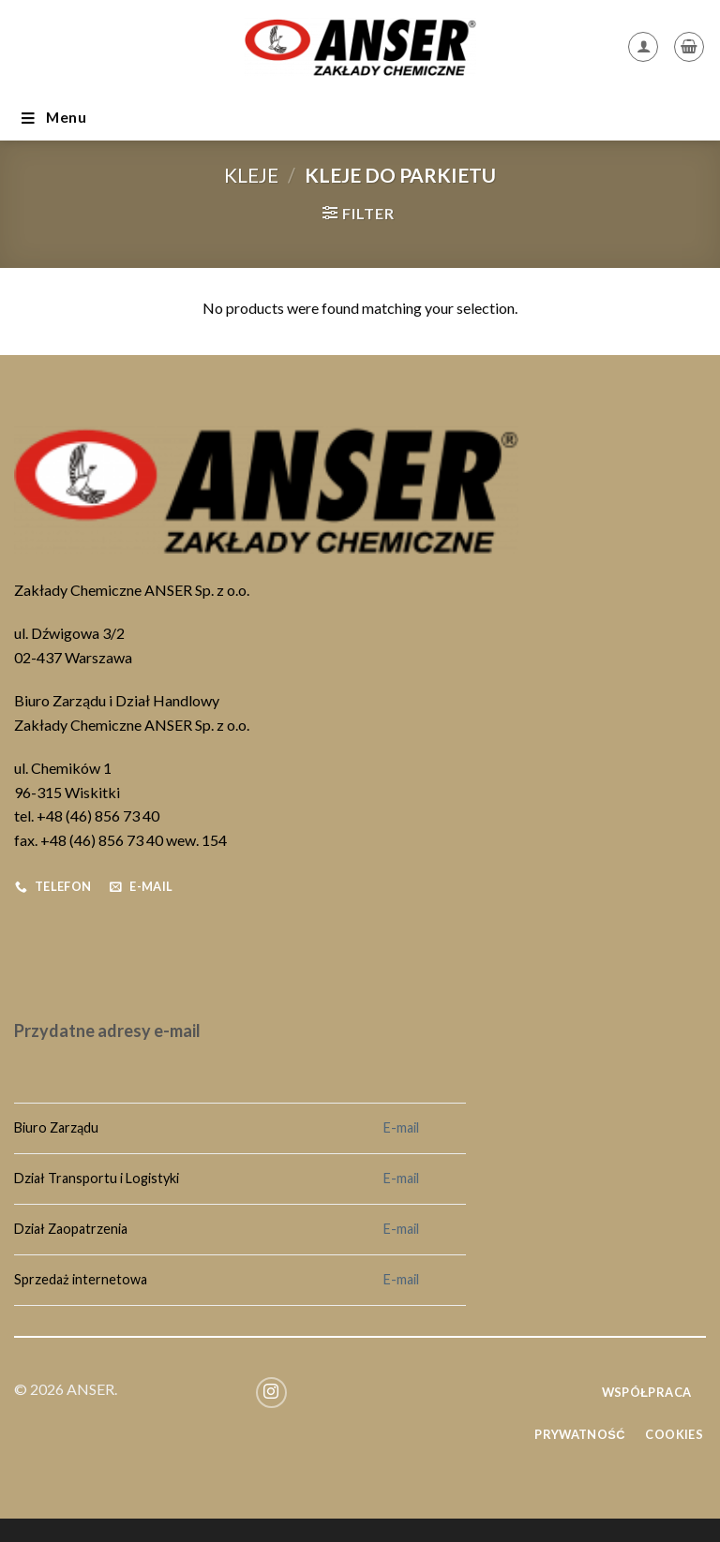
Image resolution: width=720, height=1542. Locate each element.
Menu (52, 117)
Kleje (251, 174)
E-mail (401, 1127)
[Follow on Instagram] (271, 1392)
